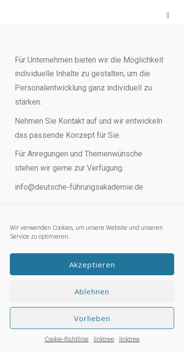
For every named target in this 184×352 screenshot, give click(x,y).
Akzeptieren (92, 264)
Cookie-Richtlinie (67, 339)
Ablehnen (92, 291)
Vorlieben (92, 318)
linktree (104, 339)
